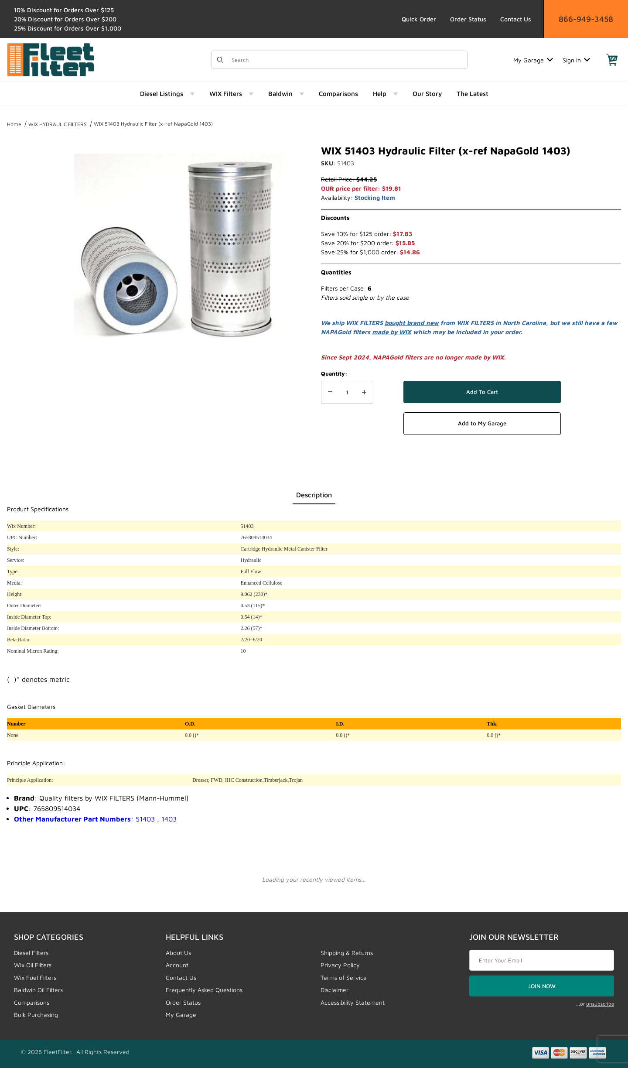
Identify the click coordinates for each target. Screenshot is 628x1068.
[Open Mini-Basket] (612, 60)
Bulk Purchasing (36, 1014)
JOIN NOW (542, 985)
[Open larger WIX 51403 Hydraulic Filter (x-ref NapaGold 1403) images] (179, 248)
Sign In (576, 60)
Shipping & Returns (347, 952)
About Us (178, 952)
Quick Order (419, 19)
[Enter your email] (541, 960)
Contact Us (515, 19)
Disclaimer (334, 989)
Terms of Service (344, 977)
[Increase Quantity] (364, 392)
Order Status (468, 19)
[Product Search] (346, 59)
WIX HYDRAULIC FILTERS (57, 124)
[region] (24, 245)
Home (14, 124)
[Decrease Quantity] (330, 392)
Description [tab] (314, 495)
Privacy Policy (340, 965)
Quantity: (334, 373)
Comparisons (31, 1002)
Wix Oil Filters (32, 965)
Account (177, 965)
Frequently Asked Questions (204, 989)
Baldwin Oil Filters (38, 989)
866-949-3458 (586, 19)
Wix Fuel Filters (35, 977)
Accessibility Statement (353, 1002)
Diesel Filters (31, 952)
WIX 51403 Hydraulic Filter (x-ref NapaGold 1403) (153, 123)
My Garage (533, 60)
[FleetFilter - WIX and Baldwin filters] (50, 59)
